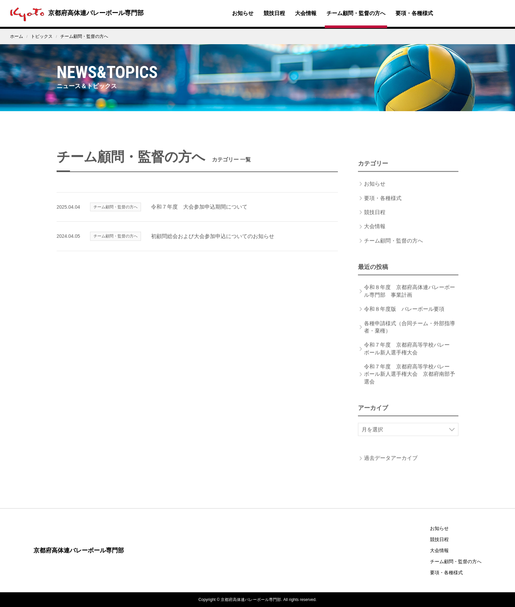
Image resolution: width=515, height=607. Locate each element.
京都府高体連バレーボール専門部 (78, 12)
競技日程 (274, 13)
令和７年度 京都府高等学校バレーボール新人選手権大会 (407, 357)
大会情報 (305, 13)
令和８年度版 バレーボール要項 (404, 317)
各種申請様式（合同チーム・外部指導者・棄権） (409, 335)
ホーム (16, 36)
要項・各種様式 (414, 13)
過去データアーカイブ (391, 466)
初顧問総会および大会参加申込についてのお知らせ (212, 245)
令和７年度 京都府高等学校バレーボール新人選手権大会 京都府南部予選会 (409, 382)
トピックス (42, 36)
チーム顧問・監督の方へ (355, 13)
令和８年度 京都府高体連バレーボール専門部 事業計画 (409, 299)
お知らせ (242, 13)
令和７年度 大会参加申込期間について (199, 215)
